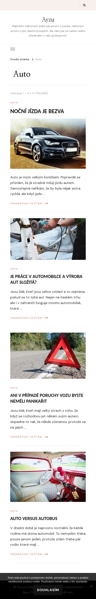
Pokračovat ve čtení (29, 203)
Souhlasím (48, 590)
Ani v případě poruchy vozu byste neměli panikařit (46, 398)
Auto (14, 102)
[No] (91, 586)
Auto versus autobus (33, 518)
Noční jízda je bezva (37, 111)
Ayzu (48, 20)
